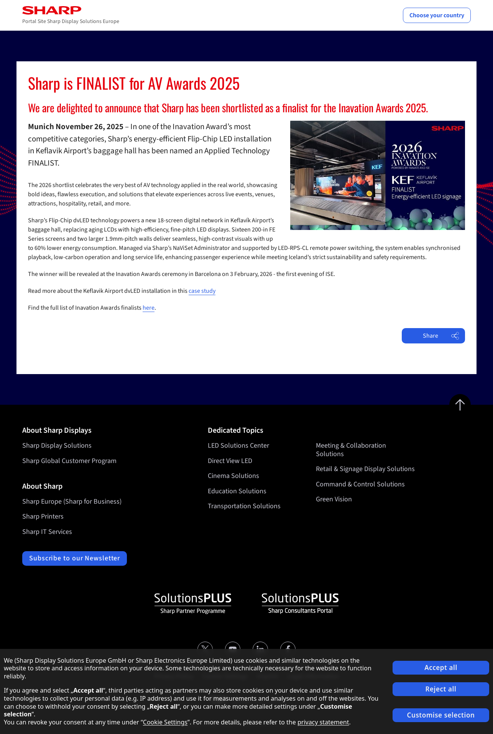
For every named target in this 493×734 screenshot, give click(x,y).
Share (441, 336)
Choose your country (436, 15)
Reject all (441, 689)
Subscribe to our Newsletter (74, 558)
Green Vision (334, 499)
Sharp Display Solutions (57, 445)
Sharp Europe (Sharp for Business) (72, 501)
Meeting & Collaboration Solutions (351, 450)
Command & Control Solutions (360, 484)
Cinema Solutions (233, 476)
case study (202, 291)
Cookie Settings (165, 722)
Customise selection (441, 715)
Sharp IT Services (47, 532)
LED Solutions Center (238, 445)
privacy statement (323, 722)
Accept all (440, 667)
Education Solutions (237, 491)
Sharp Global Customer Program (69, 461)
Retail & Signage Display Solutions (365, 469)
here (148, 308)
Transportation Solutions (244, 506)
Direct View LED (230, 461)
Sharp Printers (43, 516)
